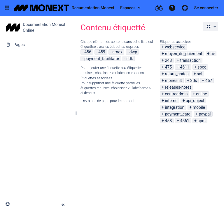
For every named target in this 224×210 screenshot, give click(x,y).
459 (101, 52)
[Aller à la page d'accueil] (64, 8)
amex (117, 52)
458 (168, 120)
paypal (205, 114)
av (213, 53)
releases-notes (178, 87)
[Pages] (37, 44)
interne (171, 100)
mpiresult (173, 80)
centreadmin (176, 94)
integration (174, 107)
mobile (199, 107)
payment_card (177, 114)
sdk (129, 58)
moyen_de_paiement (183, 53)
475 (168, 67)
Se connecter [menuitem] (206, 8)
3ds (193, 80)
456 (87, 52)
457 (208, 80)
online (201, 94)
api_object (195, 100)
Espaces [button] (128, 8)
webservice (175, 47)
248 (168, 60)
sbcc (201, 67)
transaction (190, 60)
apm (201, 120)
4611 (184, 67)
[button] (7, 8)
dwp (133, 52)
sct (199, 73)
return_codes (176, 73)
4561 (184, 120)
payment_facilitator (101, 58)
